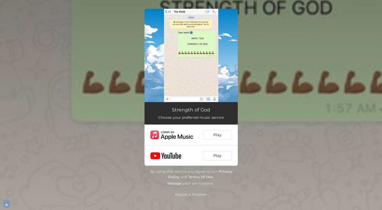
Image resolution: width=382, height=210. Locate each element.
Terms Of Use (201, 177)
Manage (174, 183)
